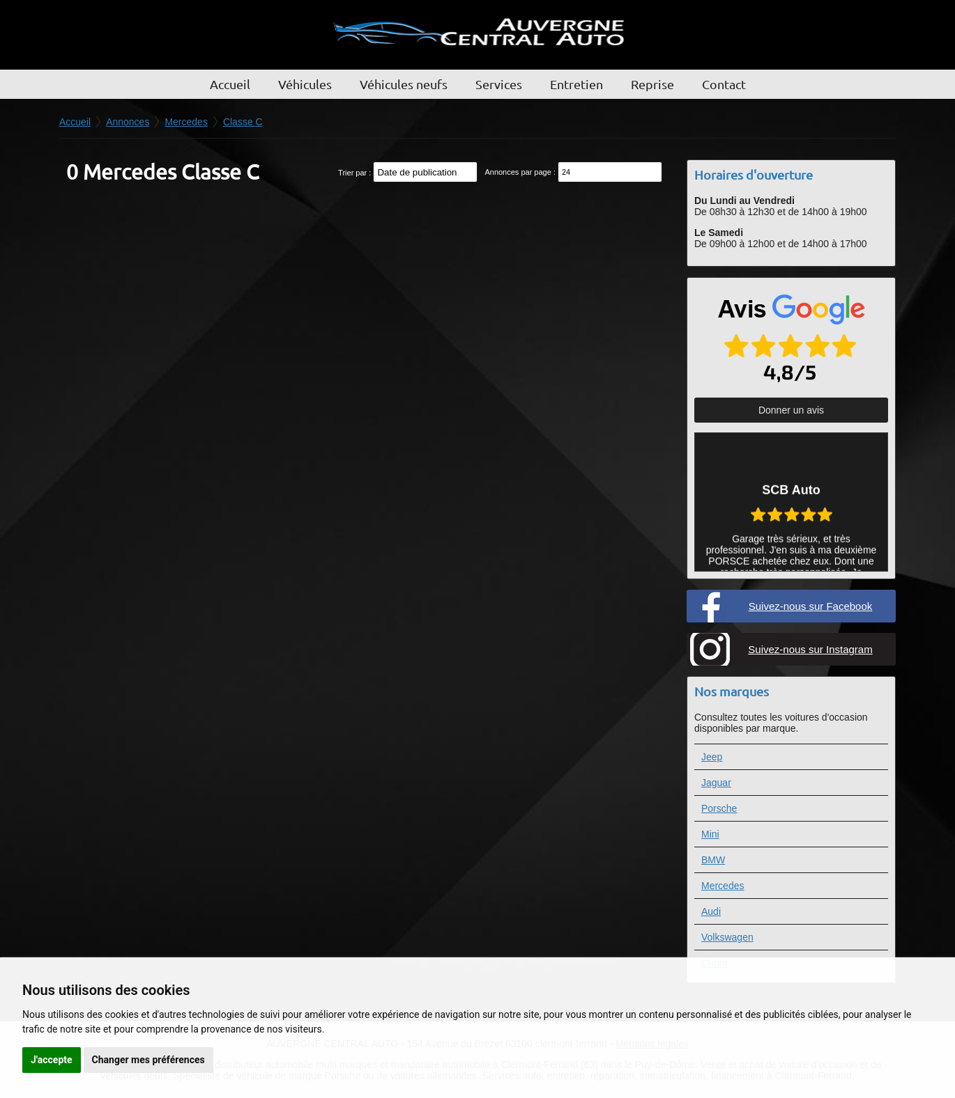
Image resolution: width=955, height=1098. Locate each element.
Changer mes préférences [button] (148, 1059)
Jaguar (716, 782)
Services (498, 84)
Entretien (576, 84)
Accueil (230, 84)
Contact (724, 84)
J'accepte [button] (51, 1059)
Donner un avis (791, 410)
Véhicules (305, 84)
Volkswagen (727, 937)
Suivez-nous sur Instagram (810, 649)
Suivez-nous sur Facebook (811, 606)
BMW (713, 859)
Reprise (652, 84)
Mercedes (722, 885)
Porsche (719, 808)
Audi (711, 911)
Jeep (711, 756)
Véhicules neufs (404, 84)
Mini (710, 834)
